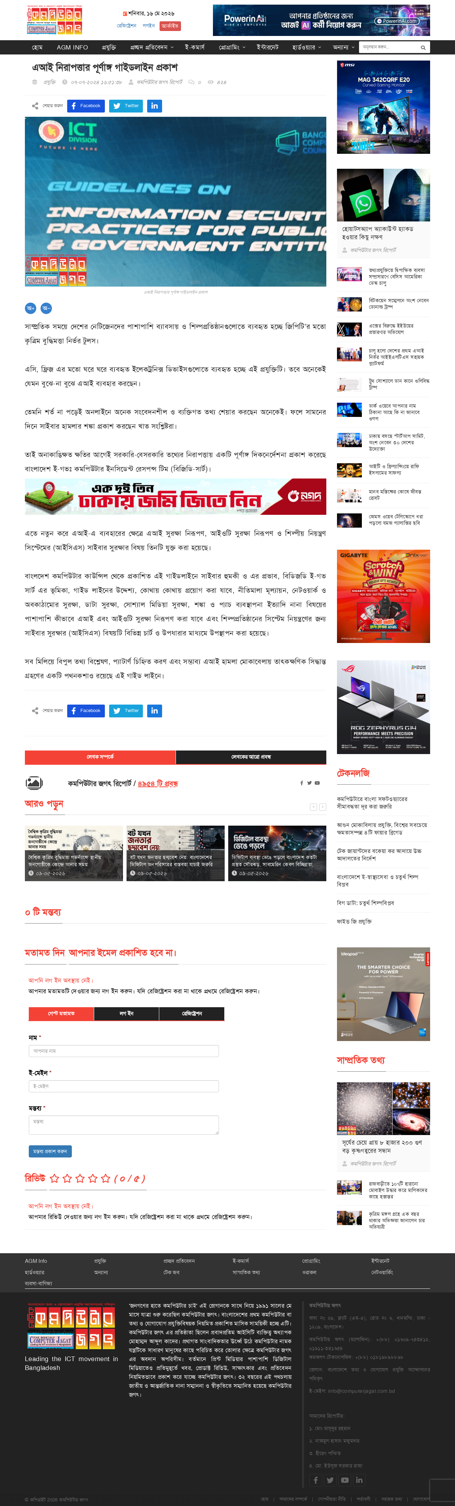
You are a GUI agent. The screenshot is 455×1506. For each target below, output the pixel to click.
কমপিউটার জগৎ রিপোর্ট (159, 81)
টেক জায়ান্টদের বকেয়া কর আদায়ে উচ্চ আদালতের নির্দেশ (379, 854)
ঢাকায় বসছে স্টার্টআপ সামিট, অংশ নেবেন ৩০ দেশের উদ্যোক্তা (397, 442)
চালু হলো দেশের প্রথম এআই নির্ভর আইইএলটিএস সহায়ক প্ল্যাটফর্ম (396, 356)
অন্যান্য (341, 47)
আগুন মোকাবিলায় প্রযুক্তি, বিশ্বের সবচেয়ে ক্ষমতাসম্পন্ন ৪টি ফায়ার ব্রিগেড (382, 828)
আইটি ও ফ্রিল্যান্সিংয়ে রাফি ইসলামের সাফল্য (394, 469)
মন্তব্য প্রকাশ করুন (50, 1151)
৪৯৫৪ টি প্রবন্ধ (158, 783)
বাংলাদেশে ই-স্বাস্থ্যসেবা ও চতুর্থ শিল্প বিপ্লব (378, 880)
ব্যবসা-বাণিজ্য (38, 1283)
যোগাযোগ (421, 1499)
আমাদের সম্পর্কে (293, 1499)
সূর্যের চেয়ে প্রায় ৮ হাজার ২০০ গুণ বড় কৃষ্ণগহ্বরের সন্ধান (382, 1146)
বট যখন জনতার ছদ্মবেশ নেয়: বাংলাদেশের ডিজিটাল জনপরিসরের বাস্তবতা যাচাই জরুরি (171, 860)
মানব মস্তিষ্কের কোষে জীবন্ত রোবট (395, 494)
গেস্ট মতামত (61, 1013)
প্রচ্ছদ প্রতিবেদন (149, 47)
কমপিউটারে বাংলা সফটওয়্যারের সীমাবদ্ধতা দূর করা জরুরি (372, 802)
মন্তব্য (37, 1108)
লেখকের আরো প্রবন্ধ (251, 756)
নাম (35, 1037)
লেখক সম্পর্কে (100, 756)
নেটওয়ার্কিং (382, 1272)
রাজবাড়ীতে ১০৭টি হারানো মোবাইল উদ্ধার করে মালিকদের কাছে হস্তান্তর (398, 1189)
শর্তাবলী (363, 1499)
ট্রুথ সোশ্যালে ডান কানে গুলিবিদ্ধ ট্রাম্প (399, 383)
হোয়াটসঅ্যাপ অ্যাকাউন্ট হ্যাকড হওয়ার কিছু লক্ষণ (378, 233)
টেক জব (172, 1272)
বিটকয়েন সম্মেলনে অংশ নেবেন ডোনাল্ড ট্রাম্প (399, 303)
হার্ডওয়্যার (304, 47)
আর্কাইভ (168, 26)
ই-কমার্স (195, 47)
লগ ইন (126, 1013)
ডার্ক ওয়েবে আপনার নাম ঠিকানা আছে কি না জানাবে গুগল (394, 412)
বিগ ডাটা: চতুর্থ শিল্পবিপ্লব (366, 902)
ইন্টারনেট (267, 47)
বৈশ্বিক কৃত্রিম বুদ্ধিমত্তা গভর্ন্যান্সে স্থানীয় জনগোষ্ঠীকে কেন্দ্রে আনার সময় (64, 860)
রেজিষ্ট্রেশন (125, 25)
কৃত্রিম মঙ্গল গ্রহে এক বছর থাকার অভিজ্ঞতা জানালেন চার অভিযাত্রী (397, 1220)
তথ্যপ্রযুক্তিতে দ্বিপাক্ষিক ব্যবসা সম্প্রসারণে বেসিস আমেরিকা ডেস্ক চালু (397, 276)
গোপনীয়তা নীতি (332, 1499)
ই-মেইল (40, 1073)
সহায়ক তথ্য (391, 1499)
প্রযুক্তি (109, 47)
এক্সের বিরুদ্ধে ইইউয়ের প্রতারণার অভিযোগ (391, 328)
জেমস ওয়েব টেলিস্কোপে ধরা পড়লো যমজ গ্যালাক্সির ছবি (396, 519)
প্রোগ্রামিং (229, 47)
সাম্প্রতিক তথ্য (246, 1272)
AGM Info (72, 47)
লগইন (148, 25)
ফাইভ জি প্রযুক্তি (354, 921)
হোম (37, 47)
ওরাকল (309, 1272)
